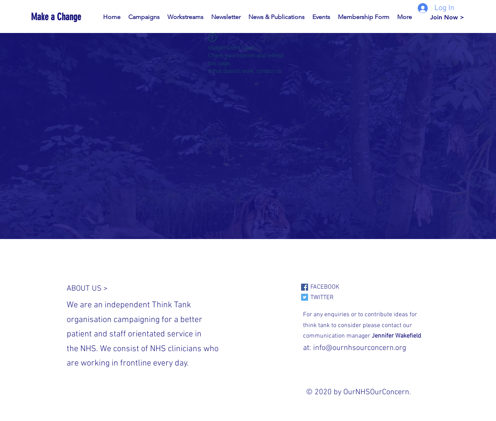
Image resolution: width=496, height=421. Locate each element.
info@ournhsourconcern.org (359, 348)
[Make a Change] (66, 17)
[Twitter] (304, 297)
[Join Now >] (447, 17)
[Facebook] (304, 287)
